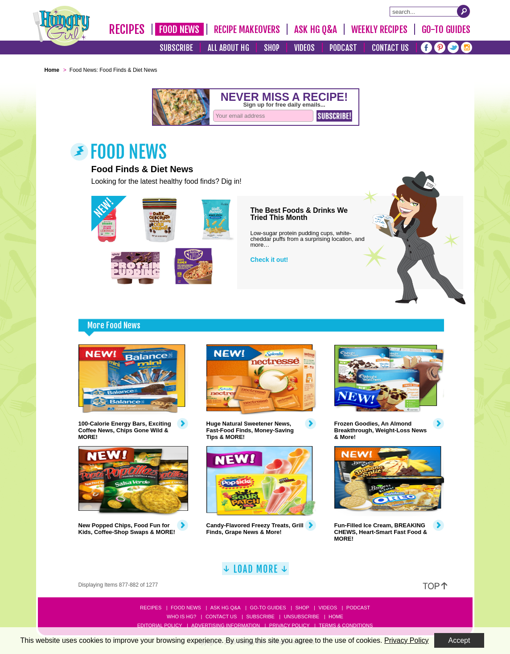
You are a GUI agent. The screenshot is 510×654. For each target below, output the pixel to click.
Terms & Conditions (346, 625)
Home (336, 616)
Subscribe (176, 48)
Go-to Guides (268, 607)
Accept (459, 640)
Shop (272, 48)
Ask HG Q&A (315, 29)
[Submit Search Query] (463, 11)
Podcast (343, 48)
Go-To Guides (446, 29)
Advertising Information (225, 625)
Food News (179, 29)
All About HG (228, 48)
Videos (304, 48)
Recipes (127, 29)
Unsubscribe (301, 616)
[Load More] (255, 572)
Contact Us (390, 48)
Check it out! (269, 259)
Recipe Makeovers (247, 29)
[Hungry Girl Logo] (61, 26)
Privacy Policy (289, 625)
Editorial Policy (159, 625)
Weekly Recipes (379, 29)
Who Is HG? (181, 616)
